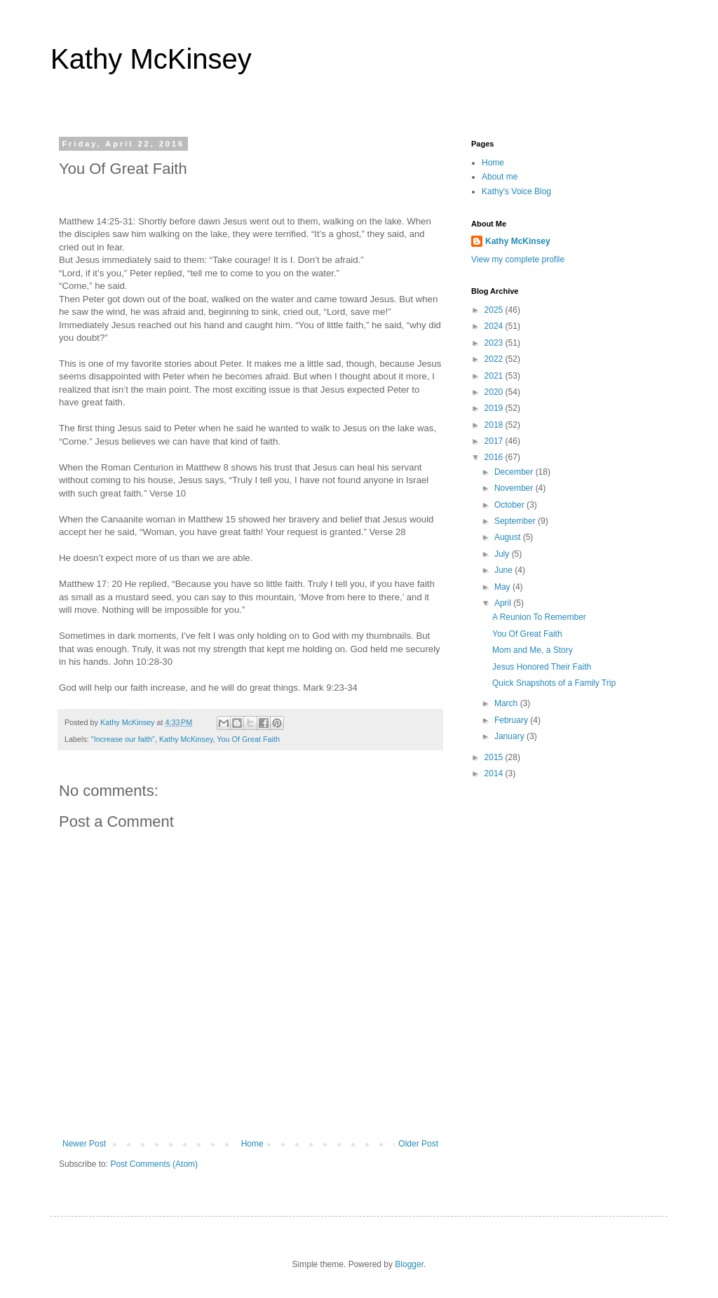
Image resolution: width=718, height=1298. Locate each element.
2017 (495, 441)
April (503, 603)
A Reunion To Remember (539, 617)
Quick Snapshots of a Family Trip (554, 683)
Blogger (409, 1264)
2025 (495, 310)
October (510, 505)
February (512, 720)
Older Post (418, 1144)
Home (252, 1144)
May (503, 587)
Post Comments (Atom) (154, 1164)
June (504, 570)
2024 (495, 326)
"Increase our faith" (123, 739)
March (507, 703)
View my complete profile (517, 259)
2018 (495, 425)
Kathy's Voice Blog (516, 191)
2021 (495, 376)
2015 (495, 757)
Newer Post (84, 1144)
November (515, 488)
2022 (495, 359)
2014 (495, 773)
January (510, 736)
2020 (495, 392)
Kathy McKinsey (151, 58)
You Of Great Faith (248, 739)
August (508, 537)
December (515, 472)
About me (499, 177)
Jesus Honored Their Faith (541, 667)
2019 (495, 408)
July (503, 554)
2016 (495, 457)
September (516, 521)
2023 (495, 343)
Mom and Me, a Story (532, 650)
